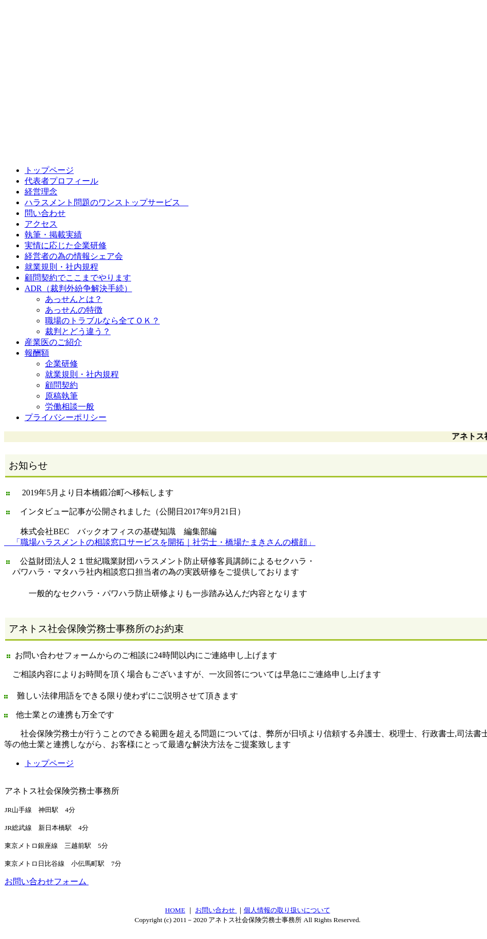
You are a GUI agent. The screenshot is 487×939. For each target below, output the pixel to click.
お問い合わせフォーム (47, 882)
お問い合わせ (216, 911)
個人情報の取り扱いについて (287, 911)
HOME (175, 911)
